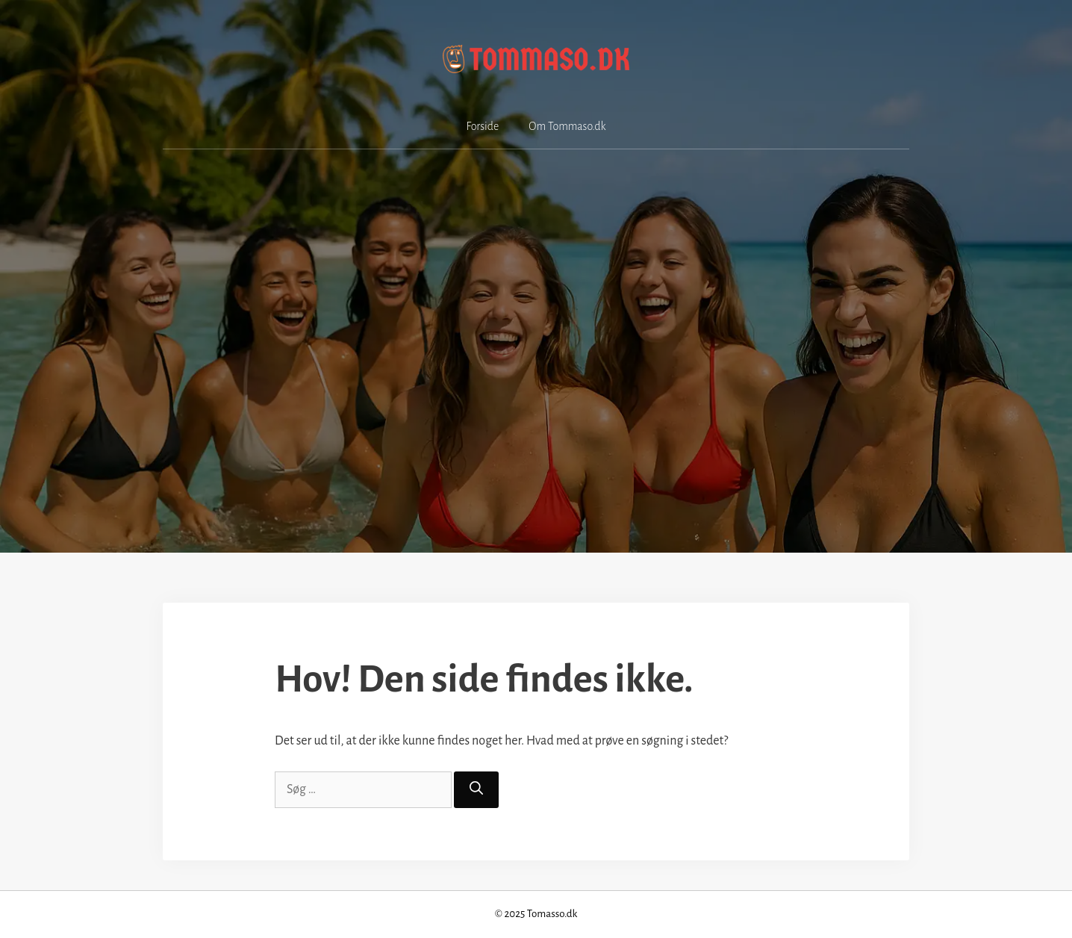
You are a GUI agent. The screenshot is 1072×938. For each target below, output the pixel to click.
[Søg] (476, 789)
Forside (483, 126)
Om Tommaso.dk (567, 126)
